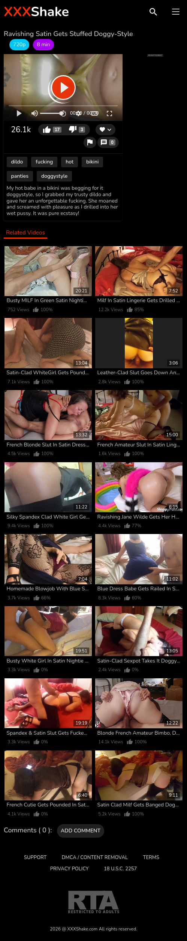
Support (35, 857)
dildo (17, 161)
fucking (44, 161)
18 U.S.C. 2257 (120, 868)
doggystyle (54, 176)
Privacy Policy (69, 868)
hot (69, 161)
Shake (36, 12)
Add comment (80, 830)
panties (19, 176)
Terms (151, 857)
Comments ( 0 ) (27, 830)
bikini (92, 161)
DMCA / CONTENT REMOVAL (95, 857)
